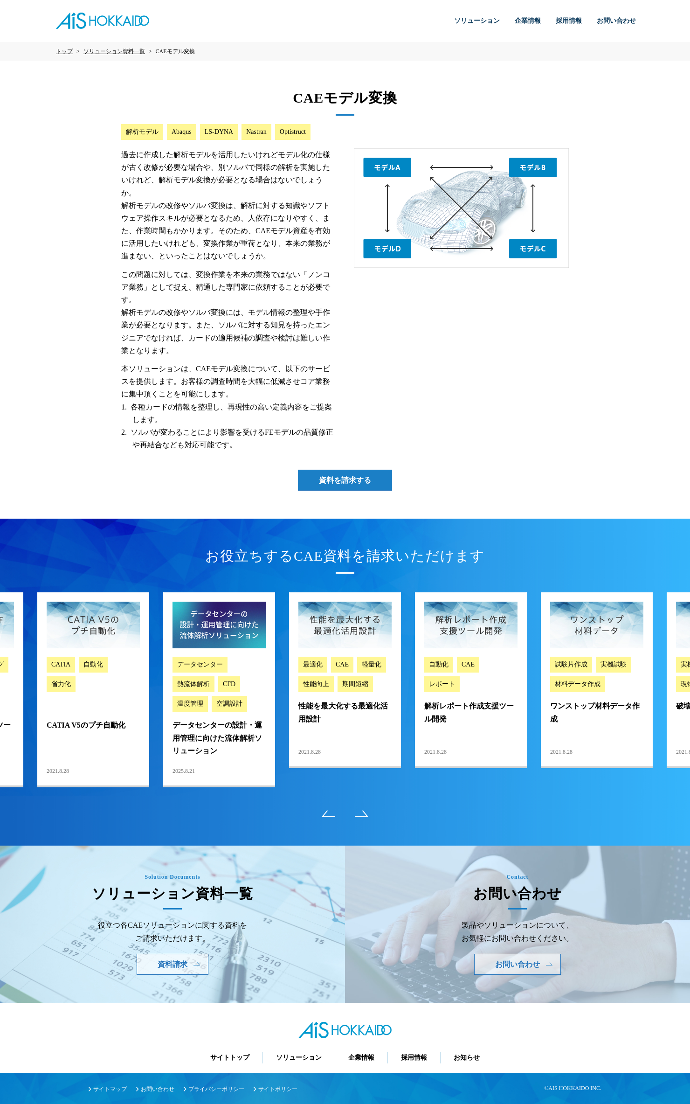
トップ (64, 51)
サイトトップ (229, 1057)
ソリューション (477, 20)
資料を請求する (345, 480)
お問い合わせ (616, 20)
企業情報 (528, 20)
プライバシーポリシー (216, 1089)
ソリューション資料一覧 (114, 51)
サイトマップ (110, 1089)
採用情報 (569, 20)
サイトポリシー (277, 1089)
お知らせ (467, 1057)
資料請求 (179, 964)
